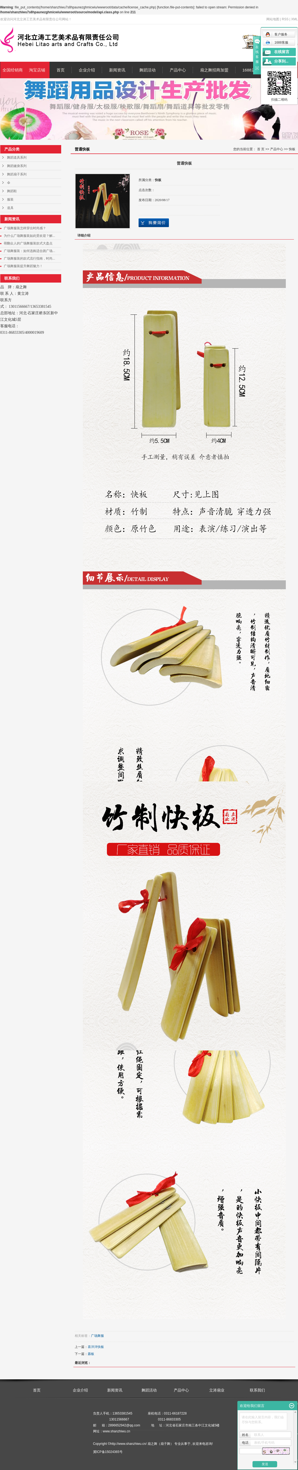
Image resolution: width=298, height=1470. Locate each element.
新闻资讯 (117, 70)
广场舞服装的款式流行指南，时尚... (29, 258)
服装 (10, 199)
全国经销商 (12, 70)
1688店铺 (251, 70)
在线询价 (154, 222)
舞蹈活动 (147, 70)
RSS (285, 19)
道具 (10, 208)
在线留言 (281, 52)
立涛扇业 (216, 1390)
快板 (292, 149)
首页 (61, 70)
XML (294, 19)
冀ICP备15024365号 (108, 1452)
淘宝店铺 (37, 70)
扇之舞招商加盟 (214, 70)
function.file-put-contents (175, 7)
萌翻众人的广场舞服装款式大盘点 (28, 243)
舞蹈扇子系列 (17, 174)
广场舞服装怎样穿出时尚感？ (25, 228)
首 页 (260, 149)
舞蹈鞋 (12, 191)
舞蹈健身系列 (17, 166)
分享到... (281, 61)
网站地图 (272, 19)
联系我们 (257, 1390)
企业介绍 (87, 70)
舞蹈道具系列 (17, 157)
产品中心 (178, 70)
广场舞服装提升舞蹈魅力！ (23, 266)
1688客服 (277, 42)
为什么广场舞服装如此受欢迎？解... (29, 236)
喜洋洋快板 (96, 1347)
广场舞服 (97, 1336)
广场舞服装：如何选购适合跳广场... (29, 251)
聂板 (91, 1354)
